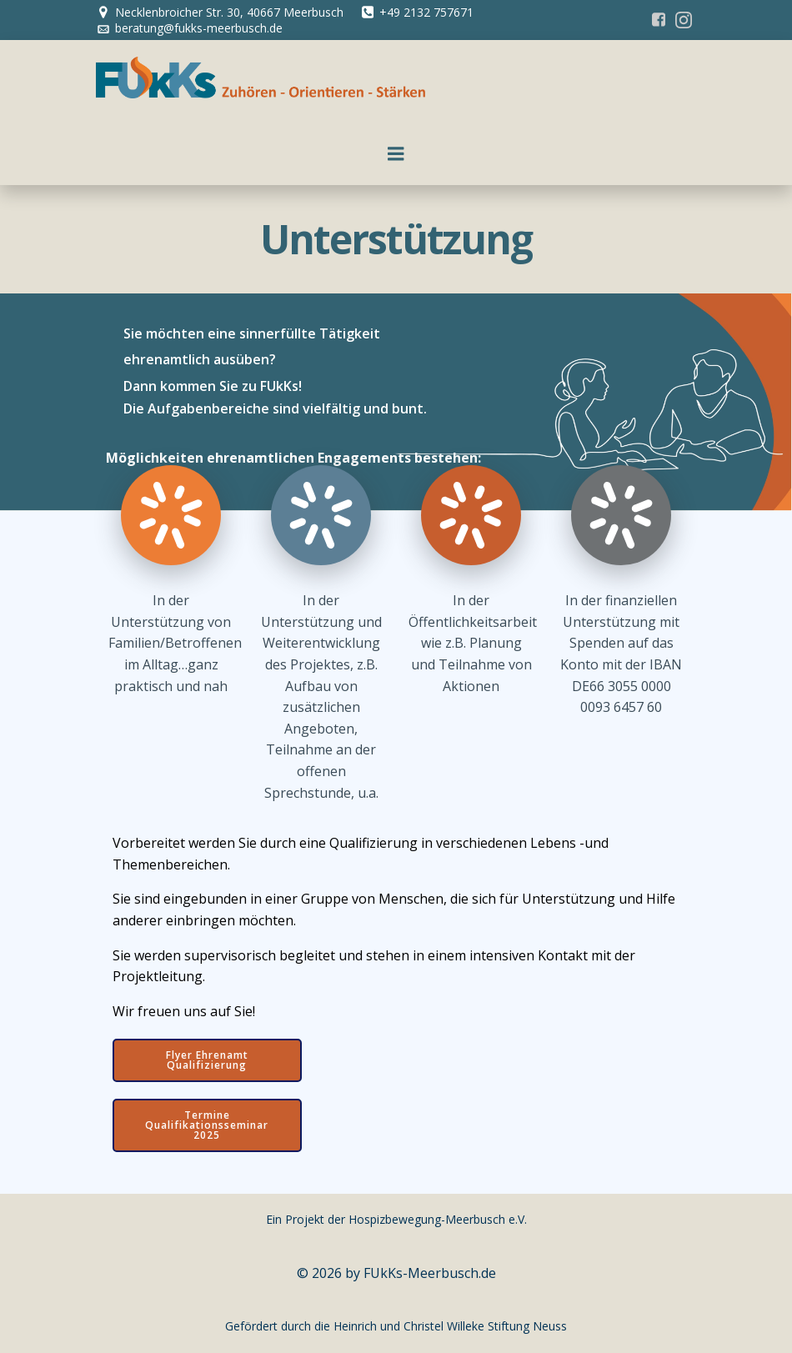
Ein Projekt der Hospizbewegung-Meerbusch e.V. (396, 1219)
